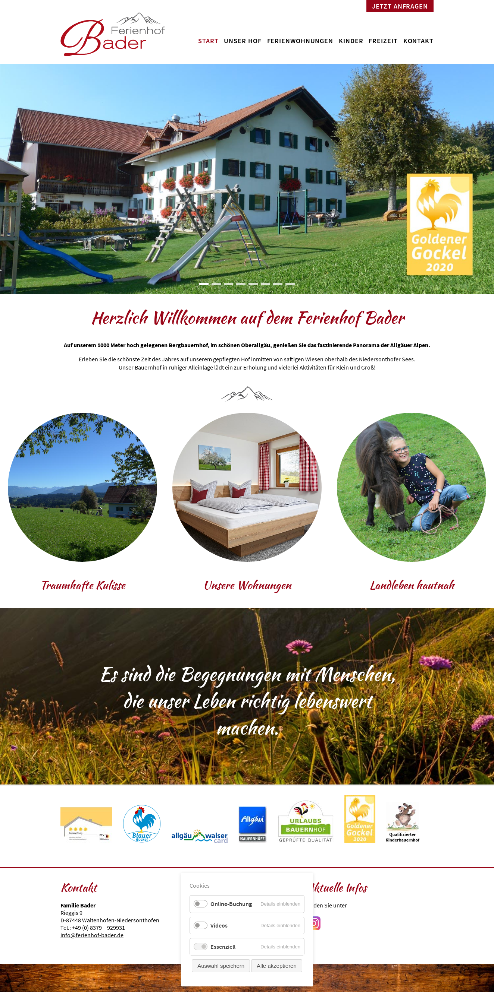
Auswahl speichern (220, 966)
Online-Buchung (231, 903)
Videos (219, 925)
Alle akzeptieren (277, 966)
